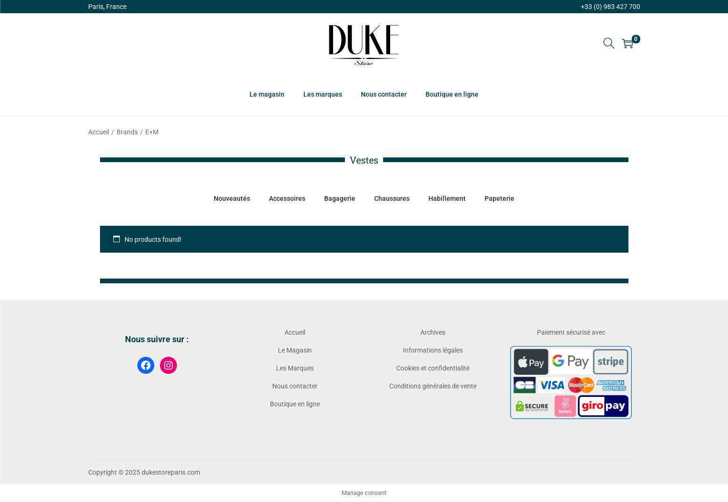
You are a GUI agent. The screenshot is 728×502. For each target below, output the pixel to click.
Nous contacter (295, 386)
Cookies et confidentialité (432, 368)
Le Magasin (295, 350)
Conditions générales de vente (433, 386)
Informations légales (433, 350)
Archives (432, 332)
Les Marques (295, 368)
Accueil (98, 132)
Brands (127, 132)
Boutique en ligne (295, 404)
